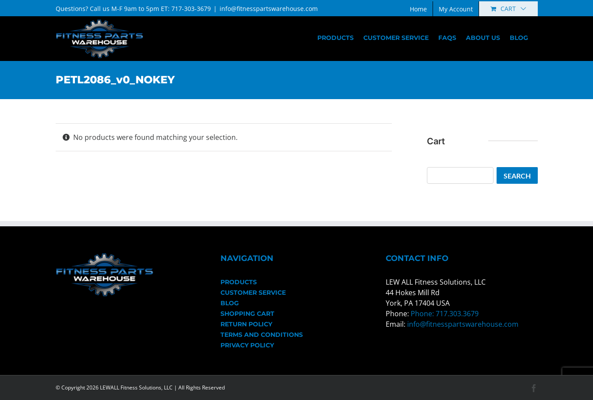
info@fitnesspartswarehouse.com (269, 8)
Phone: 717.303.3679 (445, 313)
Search (517, 175)
